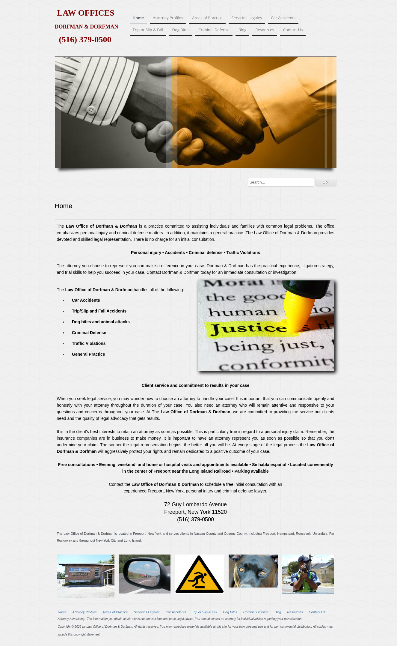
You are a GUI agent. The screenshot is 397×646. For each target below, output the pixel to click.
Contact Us (293, 29)
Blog (242, 29)
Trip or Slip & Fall (148, 29)
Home (138, 17)
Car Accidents (283, 17)
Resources (264, 29)
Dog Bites (180, 29)
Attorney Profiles (168, 17)
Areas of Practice (207, 17)
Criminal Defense (214, 29)
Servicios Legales (247, 17)
